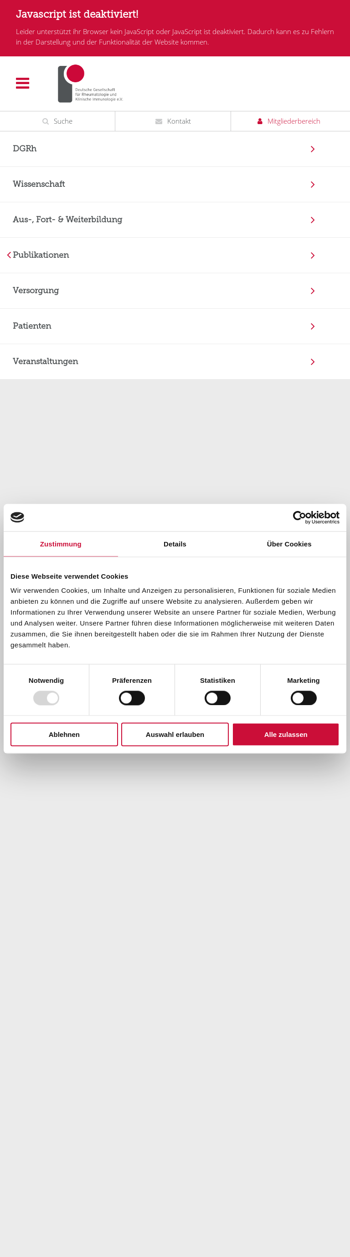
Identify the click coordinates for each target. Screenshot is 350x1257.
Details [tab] (175, 543)
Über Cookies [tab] (289, 543)
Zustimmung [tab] (61, 543)
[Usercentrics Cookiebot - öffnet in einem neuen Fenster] (300, 517)
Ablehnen (64, 734)
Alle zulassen (286, 734)
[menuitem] (175, 149)
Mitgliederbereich (294, 120)
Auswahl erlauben (175, 734)
